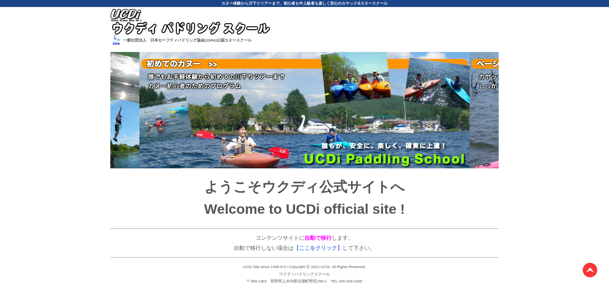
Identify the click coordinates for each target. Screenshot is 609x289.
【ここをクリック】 (318, 248)
